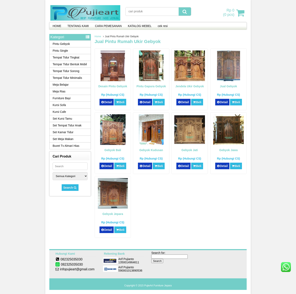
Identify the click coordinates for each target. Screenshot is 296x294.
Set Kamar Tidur (63, 132)
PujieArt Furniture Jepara (158, 285)
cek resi (163, 26)
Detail (106, 102)
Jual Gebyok (228, 86)
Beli (120, 102)
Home (98, 36)
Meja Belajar (61, 84)
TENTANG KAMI (78, 26)
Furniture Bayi (62, 98)
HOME (57, 26)
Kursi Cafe (59, 111)
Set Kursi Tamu (62, 118)
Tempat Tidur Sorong (66, 71)
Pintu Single (60, 50)
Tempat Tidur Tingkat (66, 57)
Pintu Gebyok (61, 44)
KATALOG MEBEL (139, 26)
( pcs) (229, 12)
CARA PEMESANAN (108, 26)
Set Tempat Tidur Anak (67, 125)
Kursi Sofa (59, 105)
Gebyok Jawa (228, 150)
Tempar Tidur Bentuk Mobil (70, 64)
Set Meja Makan (63, 139)
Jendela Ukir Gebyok (189, 86)
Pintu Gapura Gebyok (151, 86)
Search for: (158, 252)
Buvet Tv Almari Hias (66, 145)
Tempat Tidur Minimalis (67, 77)
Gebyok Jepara (112, 214)
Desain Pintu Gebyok (112, 86)
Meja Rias (59, 91)
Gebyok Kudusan (151, 150)
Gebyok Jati (190, 150)
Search (70, 187)
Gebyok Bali (112, 150)
